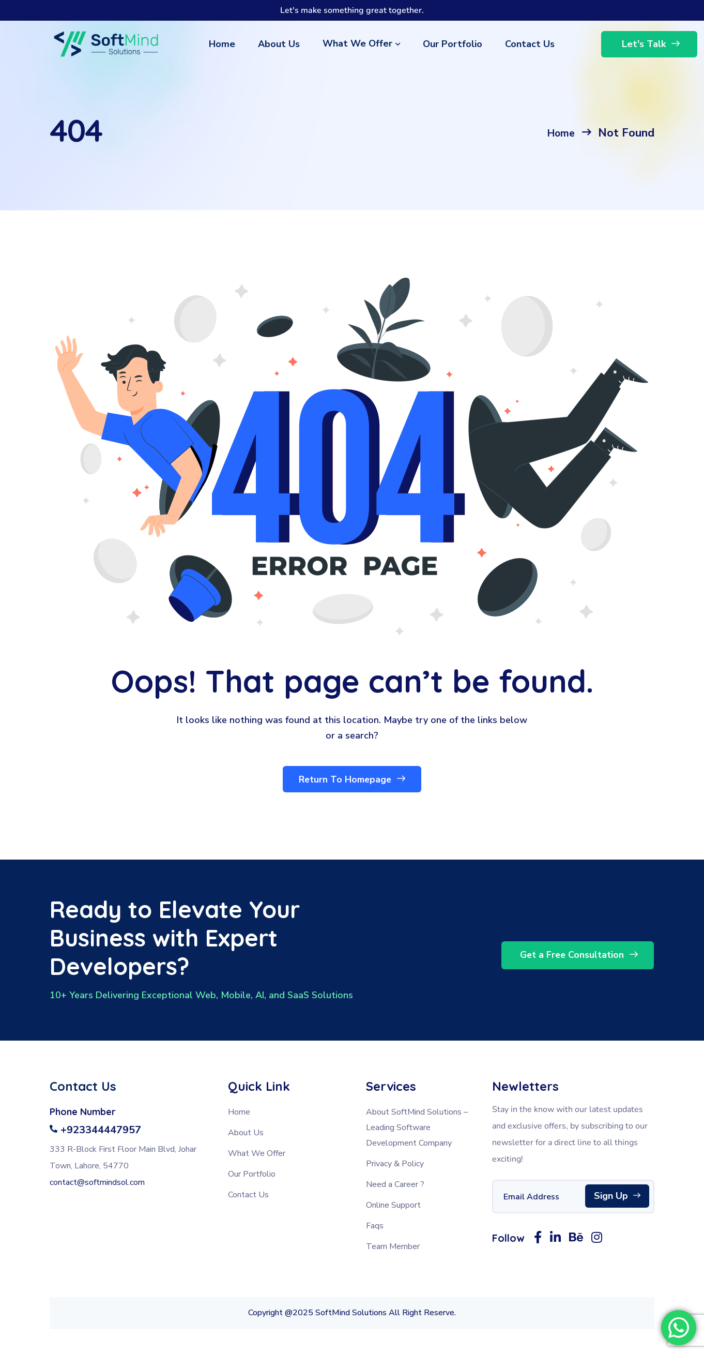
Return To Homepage (352, 781)
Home (559, 133)
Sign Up (617, 1198)
